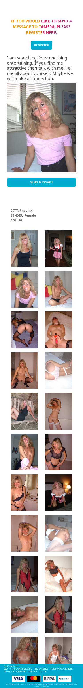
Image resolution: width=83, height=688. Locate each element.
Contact (44, 671)
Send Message (41, 182)
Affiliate (32, 671)
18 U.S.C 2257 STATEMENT (15, 671)
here (51, 32)
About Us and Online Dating (18, 669)
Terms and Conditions (61, 669)
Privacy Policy (41, 669)
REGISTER (41, 45)
